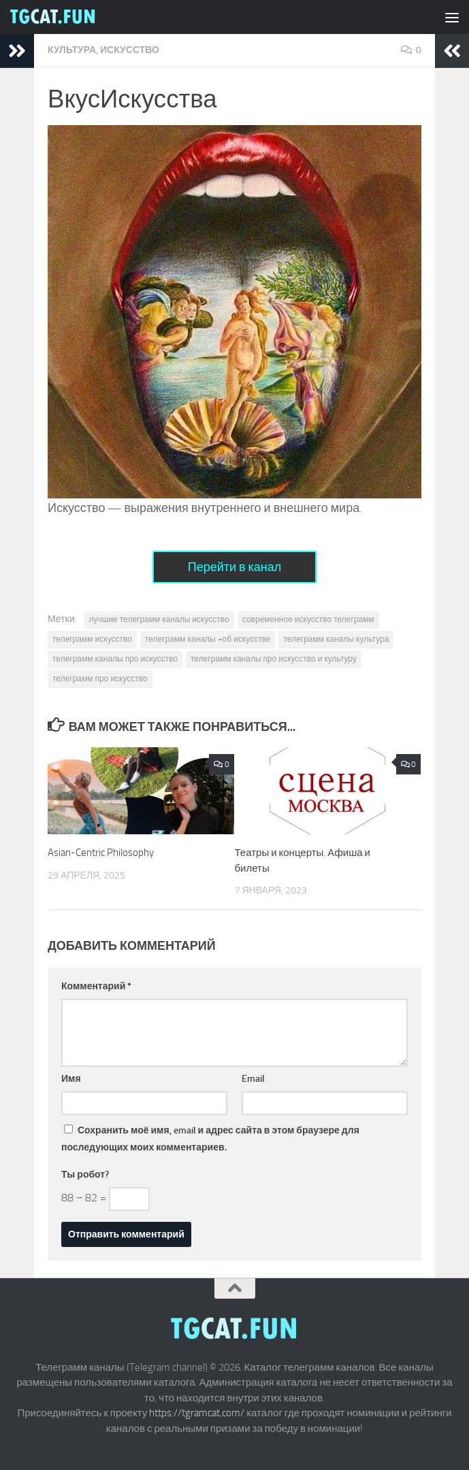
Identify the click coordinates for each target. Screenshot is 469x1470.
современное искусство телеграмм (308, 619)
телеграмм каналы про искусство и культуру (274, 659)
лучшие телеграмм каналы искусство (159, 619)
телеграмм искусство (92, 639)
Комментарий (96, 986)
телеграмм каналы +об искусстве (208, 639)
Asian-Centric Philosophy (101, 853)
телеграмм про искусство (100, 678)
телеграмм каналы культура (336, 639)
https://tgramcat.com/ (196, 1413)
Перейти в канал (235, 567)
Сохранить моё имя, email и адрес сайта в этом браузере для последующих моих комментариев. (210, 1139)
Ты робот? (85, 1174)
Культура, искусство (103, 50)
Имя (71, 1078)
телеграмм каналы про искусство (115, 659)
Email (253, 1078)
